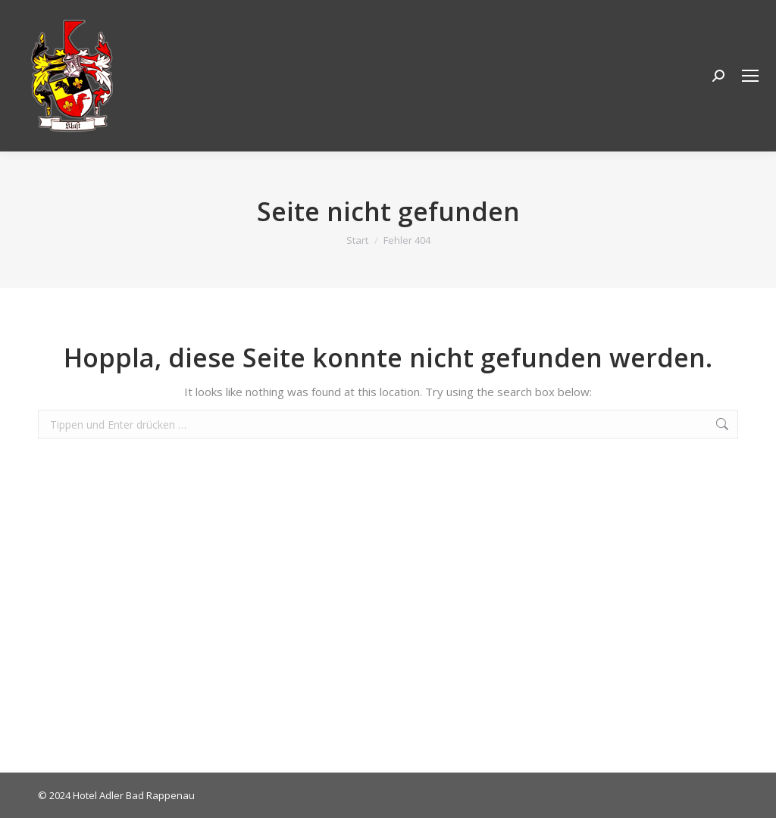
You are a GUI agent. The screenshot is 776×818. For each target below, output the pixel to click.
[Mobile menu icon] (750, 75)
